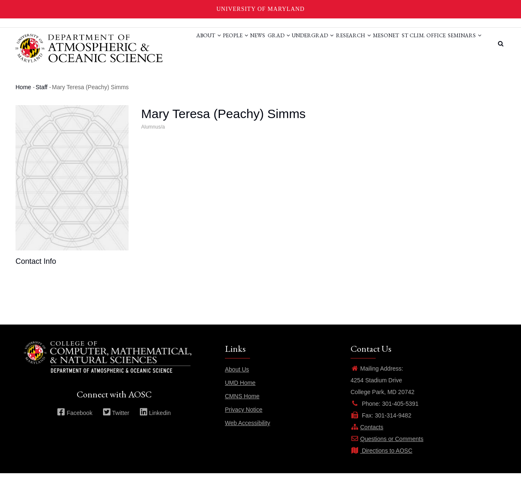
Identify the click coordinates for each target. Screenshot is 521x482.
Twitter (116, 421)
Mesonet (372, 43)
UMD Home (240, 391)
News (219, 43)
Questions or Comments (387, 447)
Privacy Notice (243, 418)
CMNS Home (242, 405)
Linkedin (155, 421)
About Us (237, 378)
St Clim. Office (415, 43)
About (157, 43)
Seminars (162, 74)
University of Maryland (261, 9)
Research (332, 43)
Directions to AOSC (382, 459)
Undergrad (286, 43)
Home (23, 96)
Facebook (74, 421)
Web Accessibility (247, 431)
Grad (246, 43)
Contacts (367, 436)
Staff (42, 96)
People (190, 43)
